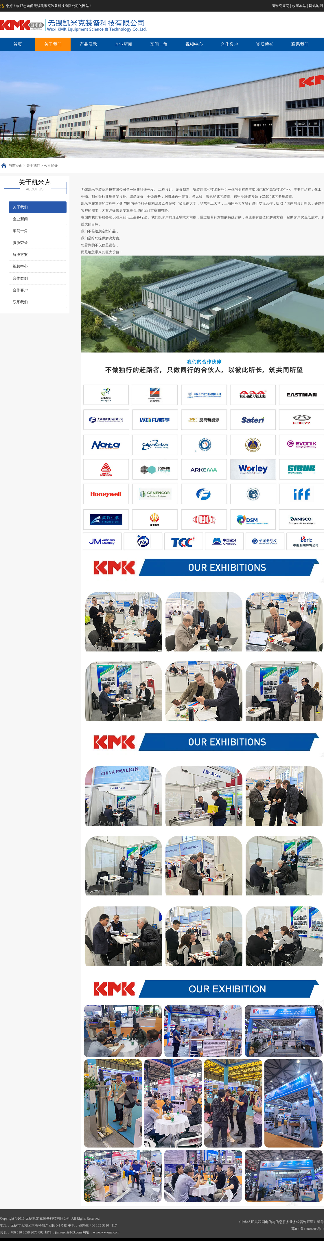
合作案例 (20, 278)
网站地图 (316, 6)
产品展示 (88, 44)
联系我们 (300, 44)
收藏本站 (299, 6)
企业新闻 (123, 44)
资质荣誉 (264, 44)
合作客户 (229, 44)
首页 (17, 44)
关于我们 (53, 44)
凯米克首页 (280, 6)
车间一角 (158, 44)
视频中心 (194, 44)
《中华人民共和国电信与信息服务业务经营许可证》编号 (280, 1222)
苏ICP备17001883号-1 (307, 1229)
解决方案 (20, 254)
